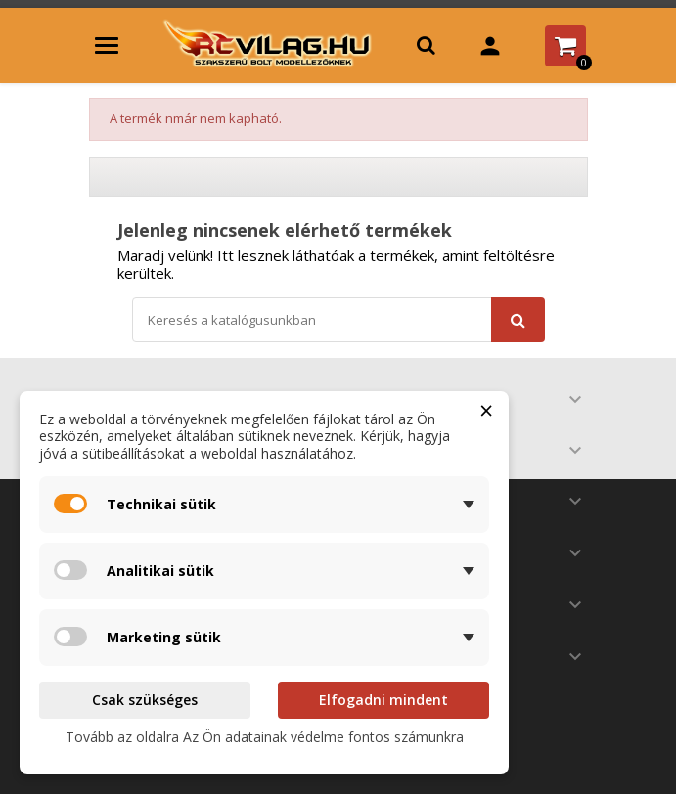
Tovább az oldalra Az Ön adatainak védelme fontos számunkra (265, 737)
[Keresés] (338, 319)
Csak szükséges (145, 699)
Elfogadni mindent (383, 699)
